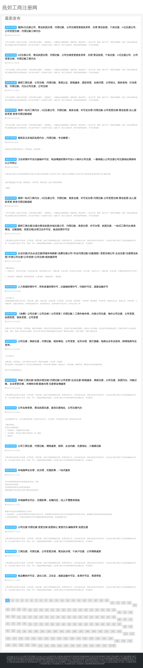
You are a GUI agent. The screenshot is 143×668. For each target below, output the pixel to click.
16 (84, 600)
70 (125, 619)
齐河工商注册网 (44, 661)
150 (98, 645)
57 (52, 617)
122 (46, 638)
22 (118, 603)
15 (79, 600)
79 (47, 624)
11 (56, 600)
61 (75, 617)
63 (86, 617)
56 (47, 617)
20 (107, 600)
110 (100, 631)
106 (74, 631)
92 (119, 624)
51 (19, 617)
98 (24, 631)
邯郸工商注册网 (106, 660)
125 (65, 638)
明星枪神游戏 (93, 658)
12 (62, 600)
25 (135, 605)
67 (108, 617)
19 (101, 600)
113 (119, 631)
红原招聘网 (37, 660)
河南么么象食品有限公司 (111, 661)
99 (30, 631)
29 (24, 609)
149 (91, 645)
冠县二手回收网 (127, 661)
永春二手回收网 (78, 663)
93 (125, 626)
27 (13, 609)
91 (114, 624)
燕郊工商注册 (11, 27)
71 (130, 619)
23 (123, 603)
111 (106, 631)
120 (33, 638)
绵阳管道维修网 (48, 660)
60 (69, 617)
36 (63, 610)
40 (86, 610)
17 (90, 600)
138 (21, 645)
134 (123, 641)
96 (13, 631)
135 (130, 641)
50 (13, 616)
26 (8, 609)
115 (132, 634)
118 (21, 638)
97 (19, 631)
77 (35, 624)
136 (8, 645)
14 (73, 600)
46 (119, 612)
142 (46, 645)
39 (80, 610)
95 (8, 631)
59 (63, 617)
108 (87, 631)
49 (8, 616)
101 (42, 631)
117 (14, 638)
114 (125, 634)
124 (59, 638)
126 (72, 638)
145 (66, 645)
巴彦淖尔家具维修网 (97, 656)
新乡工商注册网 (74, 660)
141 (40, 645)
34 (52, 610)
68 (114, 617)
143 (53, 645)
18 (95, 600)
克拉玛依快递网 (30, 658)
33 (47, 610)
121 (40, 638)
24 (129, 603)
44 (108, 610)
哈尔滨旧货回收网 (61, 660)
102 (49, 631)
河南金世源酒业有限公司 (18, 661)
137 (14, 645)
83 (69, 624)
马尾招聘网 (88, 663)
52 (24, 617)
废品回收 (67, 656)
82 (63, 624)
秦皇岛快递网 (19, 658)
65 (97, 617)
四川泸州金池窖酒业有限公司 (110, 658)
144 (59, 645)
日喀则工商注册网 (112, 656)
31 (35, 610)
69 (119, 619)
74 (19, 624)
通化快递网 (40, 658)
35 (58, 610)
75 (24, 624)
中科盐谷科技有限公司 (79, 658)
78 (41, 624)
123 (53, 638)
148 (85, 645)
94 (130, 626)
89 (102, 624)
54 (35, 617)
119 (27, 638)
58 (58, 617)
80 (52, 624)
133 (117, 641)
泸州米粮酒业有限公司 (76, 661)
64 (91, 617)
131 (104, 638)
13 (68, 600)
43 (102, 610)
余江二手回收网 (65, 663)
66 (102, 617)
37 (69, 610)
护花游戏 (74, 656)
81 (58, 624)
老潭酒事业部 (33, 661)
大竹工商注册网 (125, 656)
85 (80, 624)
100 (36, 631)
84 (75, 624)
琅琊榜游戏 (49, 658)
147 (79, 645)
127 (78, 638)
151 (104, 645)
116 (8, 638)
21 (112, 603)
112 (113, 631)
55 (41, 617)
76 (30, 624)
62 (80, 617)
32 (41, 610)
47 (125, 612)
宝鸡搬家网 (125, 658)
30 (30, 610)
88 (97, 624)
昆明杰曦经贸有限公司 (62, 658)
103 (55, 631)
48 (130, 612)
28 (19, 609)
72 (8, 624)
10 (51, 600)
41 (91, 610)
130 (97, 638)
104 (61, 631)
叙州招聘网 (28, 660)
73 (13, 624)
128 (85, 638)
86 (86, 624)
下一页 (112, 645)
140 (34, 645)
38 (75, 610)
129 (91, 638)
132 (110, 638)
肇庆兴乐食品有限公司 (93, 661)
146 (72, 645)
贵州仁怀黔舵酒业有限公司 (90, 660)
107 (81, 631)
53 (30, 617)
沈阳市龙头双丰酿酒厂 (58, 661)
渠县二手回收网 (53, 663)
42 (97, 610)
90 (108, 624)
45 (114, 610)
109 (94, 631)
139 (27, 645)
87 (91, 624)
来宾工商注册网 (18, 660)
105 (68, 631)
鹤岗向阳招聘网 (98, 663)
